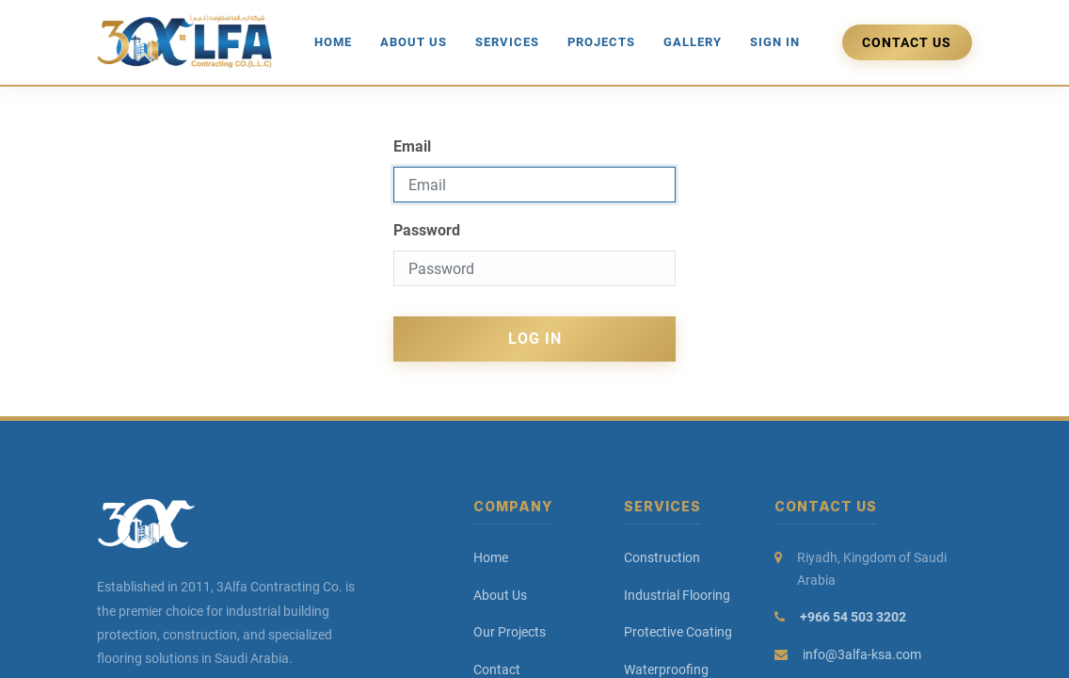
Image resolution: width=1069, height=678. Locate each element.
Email (412, 146)
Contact (496, 669)
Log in (535, 338)
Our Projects (509, 631)
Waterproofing (666, 669)
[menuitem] (333, 42)
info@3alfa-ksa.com (862, 654)
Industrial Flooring (677, 595)
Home (490, 557)
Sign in (775, 42)
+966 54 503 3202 (853, 616)
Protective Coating (678, 631)
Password (426, 230)
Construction (662, 557)
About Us (500, 595)
